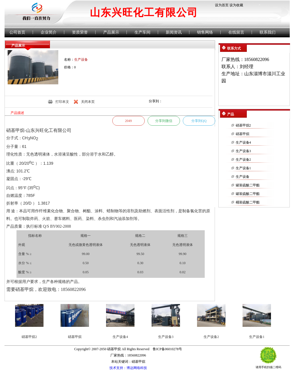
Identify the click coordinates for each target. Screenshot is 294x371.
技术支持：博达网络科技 (128, 368)
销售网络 (205, 32)
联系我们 (268, 32)
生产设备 (242, 177)
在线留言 (236, 32)
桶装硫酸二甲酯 (248, 202)
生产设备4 (243, 142)
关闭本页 (88, 102)
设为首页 (222, 5)
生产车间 (142, 32)
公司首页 (17, 32)
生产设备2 (243, 160)
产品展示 (111, 32)
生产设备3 (243, 151)
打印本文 (62, 102)
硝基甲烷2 (243, 125)
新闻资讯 (174, 32)
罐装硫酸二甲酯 (248, 185)
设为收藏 (236, 5)
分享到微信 (163, 121)
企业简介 (49, 32)
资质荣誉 (80, 32)
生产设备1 (243, 168)
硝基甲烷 (242, 134)
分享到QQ (198, 121)
